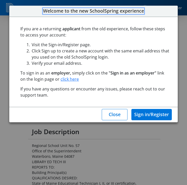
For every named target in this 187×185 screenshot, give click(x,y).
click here (70, 79)
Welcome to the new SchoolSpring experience (93, 11)
